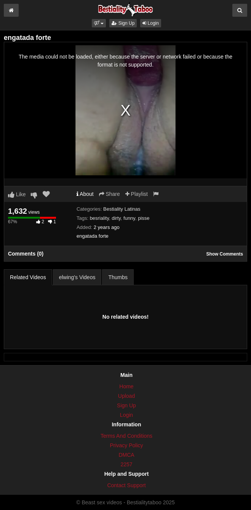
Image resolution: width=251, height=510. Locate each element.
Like (17, 194)
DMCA (126, 455)
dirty (116, 218)
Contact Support (126, 485)
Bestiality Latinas (122, 209)
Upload (126, 396)
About (85, 194)
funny (129, 218)
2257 (126, 464)
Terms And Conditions (126, 436)
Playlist (136, 194)
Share (109, 194)
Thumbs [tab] (118, 277)
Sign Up (123, 23)
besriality (99, 218)
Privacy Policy (126, 445)
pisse (143, 218)
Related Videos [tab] (28, 277)
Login (150, 23)
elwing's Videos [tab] (77, 277)
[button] (99, 23)
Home (126, 386)
